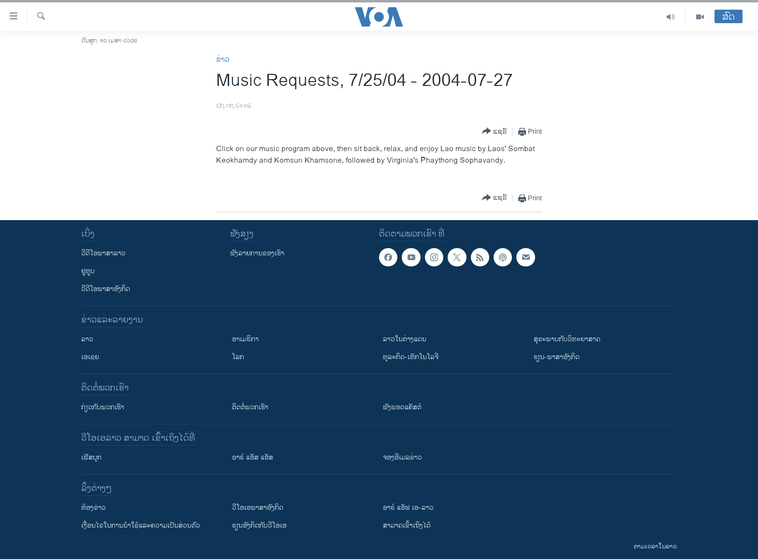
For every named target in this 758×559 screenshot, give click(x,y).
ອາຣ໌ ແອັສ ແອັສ (252, 457)
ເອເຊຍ (90, 357)
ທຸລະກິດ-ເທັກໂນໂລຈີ (410, 357)
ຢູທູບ (88, 271)
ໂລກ (238, 357)
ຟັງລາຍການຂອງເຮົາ (257, 253)
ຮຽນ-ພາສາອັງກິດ (557, 357)
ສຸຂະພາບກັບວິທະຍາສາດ (567, 339)
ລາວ (87, 339)
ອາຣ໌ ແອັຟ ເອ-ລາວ (408, 508)
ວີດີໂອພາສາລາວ (103, 253)
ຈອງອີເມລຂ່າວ (402, 457)
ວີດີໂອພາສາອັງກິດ (105, 289)
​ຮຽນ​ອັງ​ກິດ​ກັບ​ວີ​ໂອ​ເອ (259, 525)
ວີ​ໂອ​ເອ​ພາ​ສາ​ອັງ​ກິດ (257, 508)
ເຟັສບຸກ (91, 457)
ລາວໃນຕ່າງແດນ (404, 339)
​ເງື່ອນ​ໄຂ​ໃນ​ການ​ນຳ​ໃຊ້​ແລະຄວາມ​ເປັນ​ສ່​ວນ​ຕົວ (140, 525)
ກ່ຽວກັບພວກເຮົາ (102, 407)
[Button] (494, 132)
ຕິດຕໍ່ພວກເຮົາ (250, 407)
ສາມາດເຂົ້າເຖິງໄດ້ (407, 525)
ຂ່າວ (223, 59)
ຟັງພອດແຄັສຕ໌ (402, 407)
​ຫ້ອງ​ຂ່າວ (93, 508)
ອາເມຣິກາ (245, 339)
